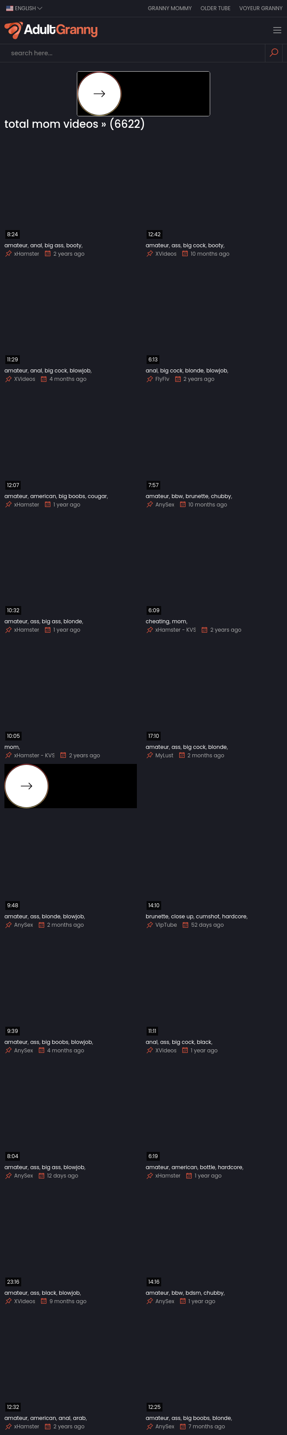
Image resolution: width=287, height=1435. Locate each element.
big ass (54, 245)
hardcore (234, 916)
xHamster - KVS (171, 630)
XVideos (161, 254)
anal (36, 245)
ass (176, 245)
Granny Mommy (170, 8)
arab (79, 1418)
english (24, 8)
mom (179, 621)
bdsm (193, 1293)
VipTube (161, 925)
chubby (221, 496)
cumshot (207, 916)
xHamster (21, 254)
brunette (196, 496)
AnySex (160, 505)
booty (74, 245)
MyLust (160, 756)
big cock (194, 245)
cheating (158, 621)
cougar (97, 496)
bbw (177, 496)
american (43, 496)
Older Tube (215, 8)
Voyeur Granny (261, 8)
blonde (194, 370)
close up (182, 916)
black (204, 1042)
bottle (207, 1167)
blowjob (80, 370)
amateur (16, 245)
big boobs (72, 496)
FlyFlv (158, 379)
